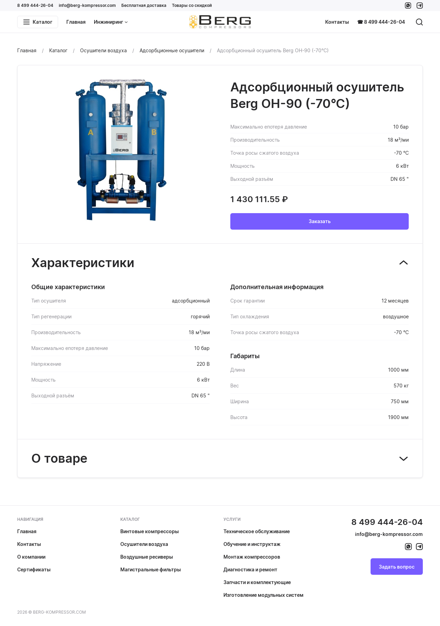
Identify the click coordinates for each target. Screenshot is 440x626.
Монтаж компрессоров (251, 557)
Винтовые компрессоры (149, 531)
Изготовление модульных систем (263, 595)
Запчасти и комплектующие (257, 582)
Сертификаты (34, 569)
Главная (76, 22)
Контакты (337, 22)
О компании (31, 557)
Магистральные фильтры (150, 569)
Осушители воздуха (144, 544)
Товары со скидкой (192, 5)
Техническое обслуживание (256, 531)
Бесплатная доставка (143, 5)
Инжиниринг (111, 22)
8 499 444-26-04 (35, 5)
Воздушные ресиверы (146, 557)
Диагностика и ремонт (250, 569)
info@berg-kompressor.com (87, 5)
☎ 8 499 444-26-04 (381, 22)
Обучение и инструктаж (251, 544)
